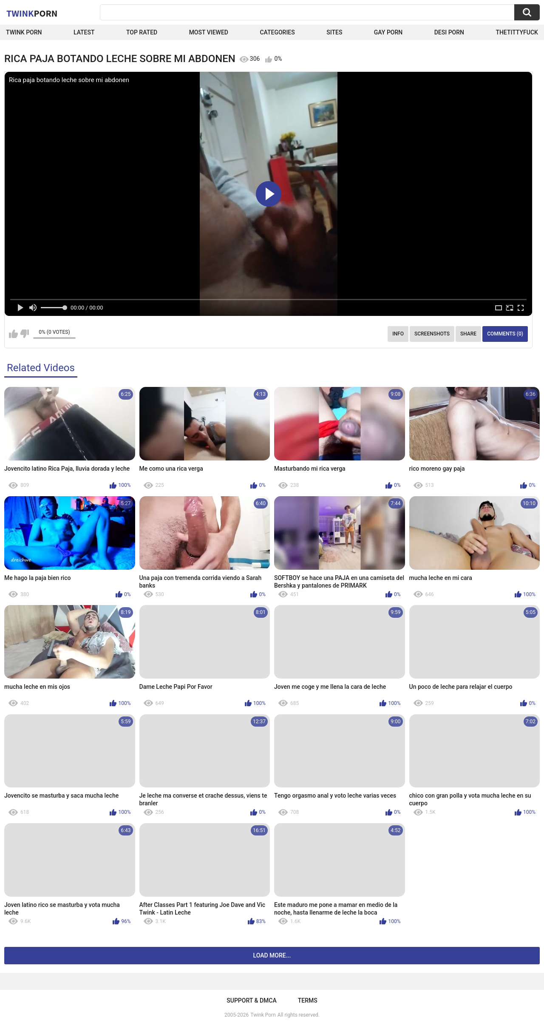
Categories (277, 32)
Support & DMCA (251, 1000)
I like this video (13, 334)
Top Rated (141, 32)
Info (398, 334)
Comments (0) (505, 334)
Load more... (272, 955)
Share (468, 334)
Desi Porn (449, 32)
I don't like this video (24, 334)
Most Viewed (208, 32)
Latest (84, 32)
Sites (334, 32)
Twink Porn (24, 32)
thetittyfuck (517, 32)
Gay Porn (388, 32)
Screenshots (432, 334)
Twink (31, 13)
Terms (307, 1000)
